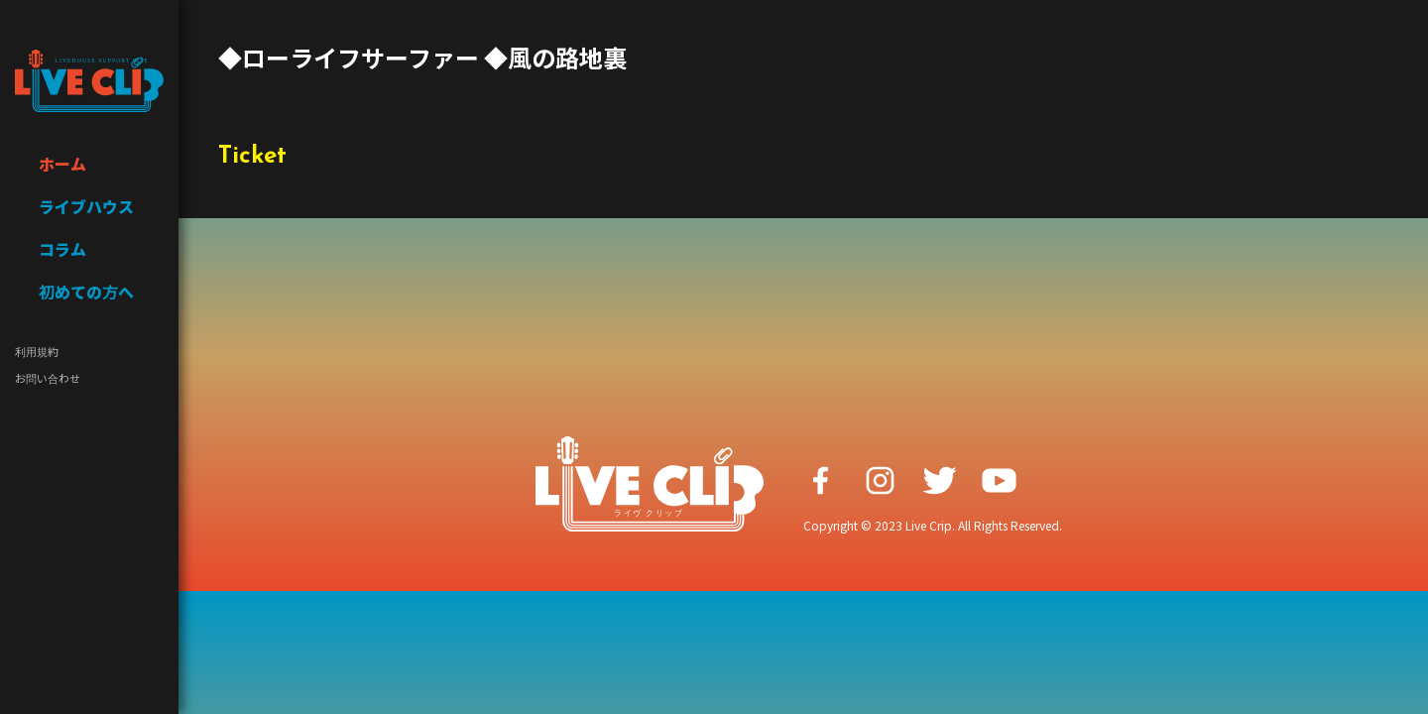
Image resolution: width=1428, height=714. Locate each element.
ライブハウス (86, 206)
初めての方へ (86, 291)
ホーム (62, 164)
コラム (62, 249)
